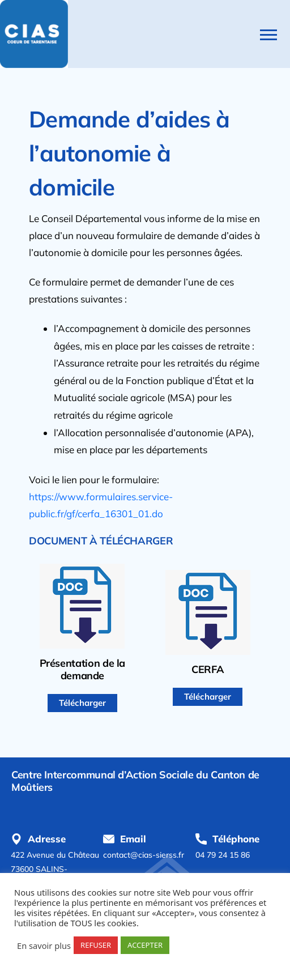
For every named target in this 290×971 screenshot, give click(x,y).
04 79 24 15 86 (222, 855)
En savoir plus (44, 945)
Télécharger (82, 702)
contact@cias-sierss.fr (143, 855)
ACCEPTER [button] (145, 945)
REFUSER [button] (95, 945)
